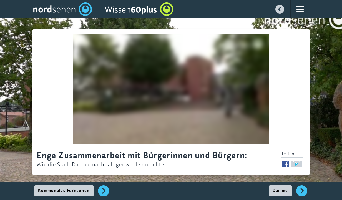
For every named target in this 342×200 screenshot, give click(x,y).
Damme (280, 191)
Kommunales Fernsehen (64, 191)
